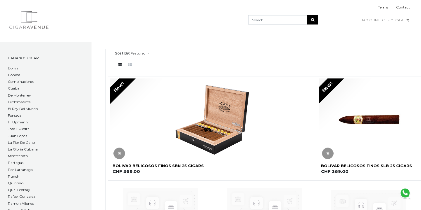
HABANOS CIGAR (23, 58)
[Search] (312, 19)
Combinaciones (21, 81)
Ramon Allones (21, 203)
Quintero (15, 183)
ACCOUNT (370, 20)
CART (402, 20)
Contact (403, 7)
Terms (383, 7)
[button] (140, 53)
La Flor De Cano (21, 142)
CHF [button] (386, 20)
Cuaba (13, 88)
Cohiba (14, 75)
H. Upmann (18, 122)
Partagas (15, 162)
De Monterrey (19, 95)
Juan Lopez (17, 136)
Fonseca (14, 115)
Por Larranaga (20, 169)
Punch (13, 176)
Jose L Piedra (19, 129)
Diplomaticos (19, 102)
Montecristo (18, 156)
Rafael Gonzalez (21, 196)
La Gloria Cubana (23, 149)
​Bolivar (14, 68)
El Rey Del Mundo (23, 108)
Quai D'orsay (19, 190)
